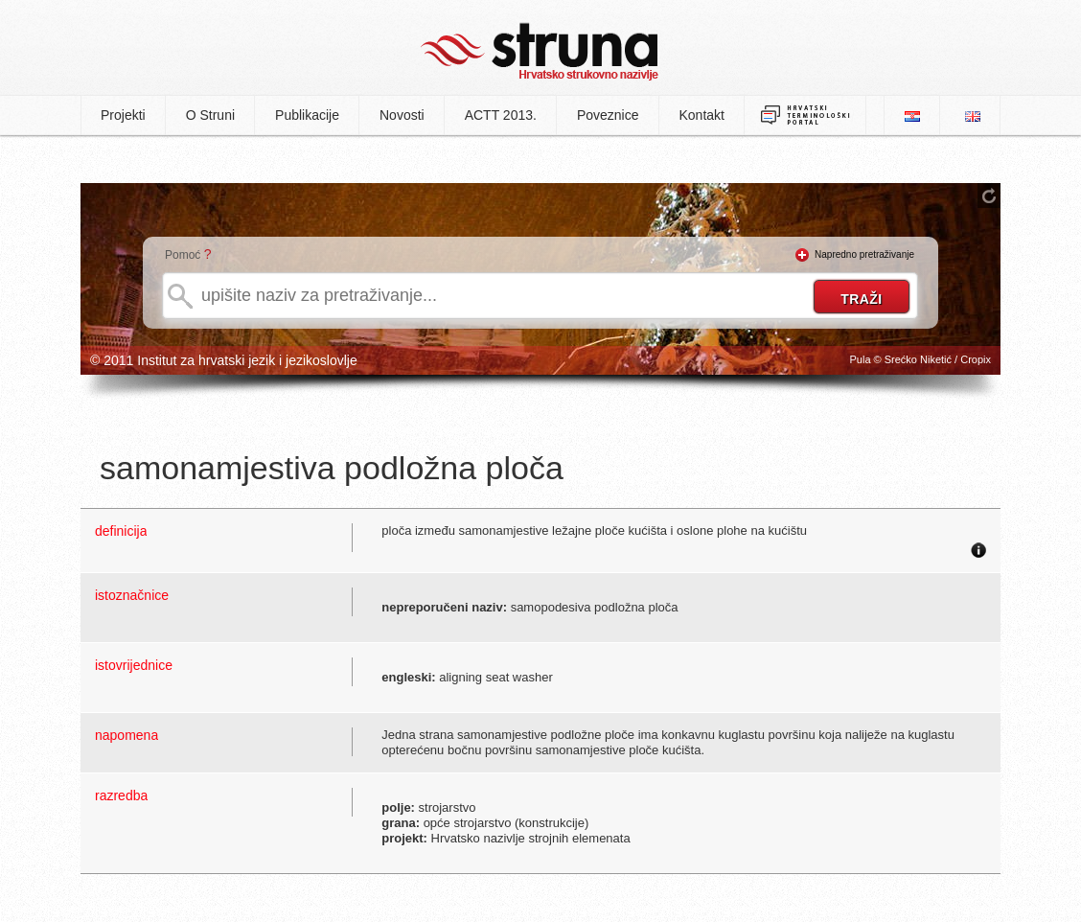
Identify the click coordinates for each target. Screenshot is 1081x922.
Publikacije (307, 115)
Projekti (123, 115)
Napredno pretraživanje (864, 254)
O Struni (210, 115)
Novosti (402, 115)
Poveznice (608, 115)
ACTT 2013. (501, 115)
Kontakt (701, 115)
